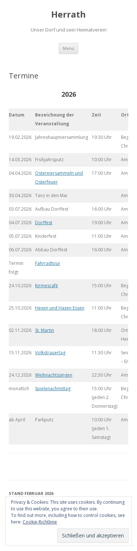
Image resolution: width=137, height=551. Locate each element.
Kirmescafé (46, 285)
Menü (68, 48)
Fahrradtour (47, 263)
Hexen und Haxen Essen (59, 308)
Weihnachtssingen (53, 375)
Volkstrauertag (50, 353)
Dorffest (43, 222)
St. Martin (44, 330)
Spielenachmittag (53, 388)
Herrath (68, 14)
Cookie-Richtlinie (40, 522)
